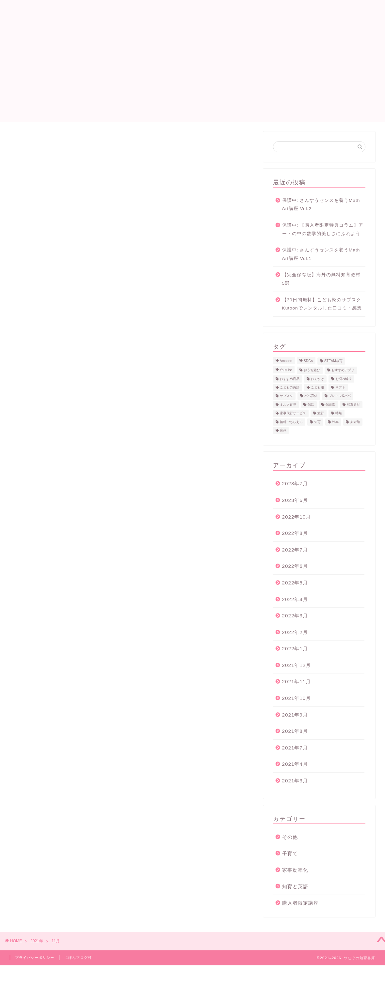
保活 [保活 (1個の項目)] (311, 404)
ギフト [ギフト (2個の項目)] (340, 387)
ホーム (187, 10)
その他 (290, 837)
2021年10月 (296, 698)
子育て (290, 853)
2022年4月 (295, 599)
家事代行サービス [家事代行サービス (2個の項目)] (293, 413)
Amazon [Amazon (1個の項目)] (286, 361)
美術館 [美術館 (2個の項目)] (355, 422)
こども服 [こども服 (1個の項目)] (317, 387)
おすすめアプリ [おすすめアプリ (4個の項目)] (342, 370)
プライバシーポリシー (34, 957)
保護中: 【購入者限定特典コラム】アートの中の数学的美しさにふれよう (323, 229)
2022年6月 (295, 566)
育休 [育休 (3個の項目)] (283, 430)
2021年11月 (296, 681)
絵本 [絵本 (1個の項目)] (335, 422)
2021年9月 (295, 715)
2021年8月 (295, 731)
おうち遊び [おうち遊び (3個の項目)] (312, 370)
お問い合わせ (292, 10)
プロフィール (220, 10)
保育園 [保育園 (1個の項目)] (330, 404)
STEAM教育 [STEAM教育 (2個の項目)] (333, 361)
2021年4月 (295, 764)
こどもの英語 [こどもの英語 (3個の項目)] (289, 387)
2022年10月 (296, 517)
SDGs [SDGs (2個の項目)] (308, 361)
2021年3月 (295, 780)
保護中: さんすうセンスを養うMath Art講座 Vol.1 (321, 254)
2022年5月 (295, 582)
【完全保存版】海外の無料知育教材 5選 (321, 279)
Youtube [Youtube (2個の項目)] (286, 370)
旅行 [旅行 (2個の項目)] (320, 413)
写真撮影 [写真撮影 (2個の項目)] (353, 404)
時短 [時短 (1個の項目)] (338, 413)
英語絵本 (256, 10)
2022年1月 (295, 648)
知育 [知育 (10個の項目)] (317, 422)
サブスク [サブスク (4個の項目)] (286, 396)
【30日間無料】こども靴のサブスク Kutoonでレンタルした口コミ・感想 (322, 304)
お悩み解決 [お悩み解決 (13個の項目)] (343, 379)
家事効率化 (295, 870)
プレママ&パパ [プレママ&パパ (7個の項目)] (340, 396)
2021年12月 (296, 665)
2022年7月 (295, 549)
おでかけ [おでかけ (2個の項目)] (317, 379)
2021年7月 (295, 747)
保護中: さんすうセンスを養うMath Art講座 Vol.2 (321, 204)
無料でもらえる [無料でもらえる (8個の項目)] (291, 422)
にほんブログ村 (78, 957)
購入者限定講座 (300, 903)
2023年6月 (295, 500)
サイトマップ (333, 10)
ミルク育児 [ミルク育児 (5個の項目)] (288, 404)
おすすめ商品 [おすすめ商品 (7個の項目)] (289, 379)
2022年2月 (295, 632)
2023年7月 (295, 483)
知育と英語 (295, 886)
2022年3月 (295, 615)
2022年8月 (295, 533)
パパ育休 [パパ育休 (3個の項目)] (310, 396)
